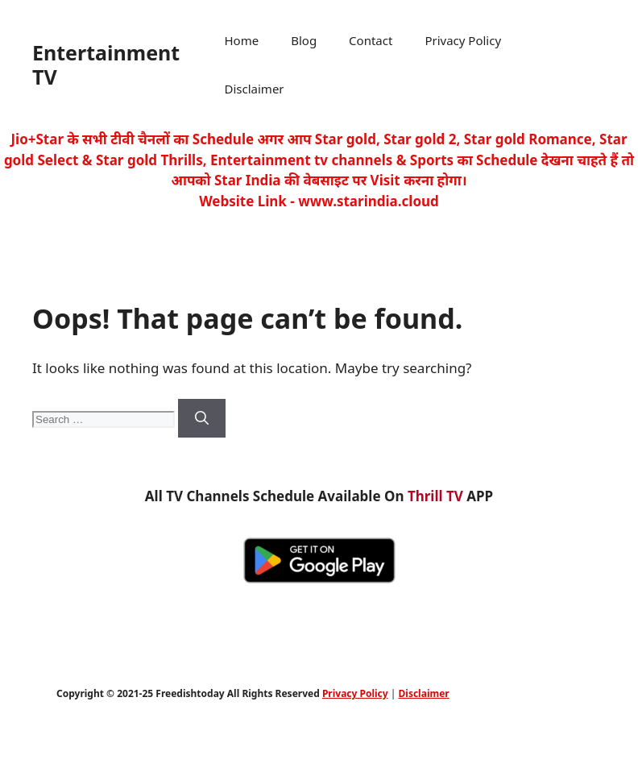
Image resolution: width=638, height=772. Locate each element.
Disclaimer (254, 89)
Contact (370, 40)
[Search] (202, 418)
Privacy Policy (463, 40)
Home (242, 40)
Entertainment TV (106, 64)
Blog (304, 40)
